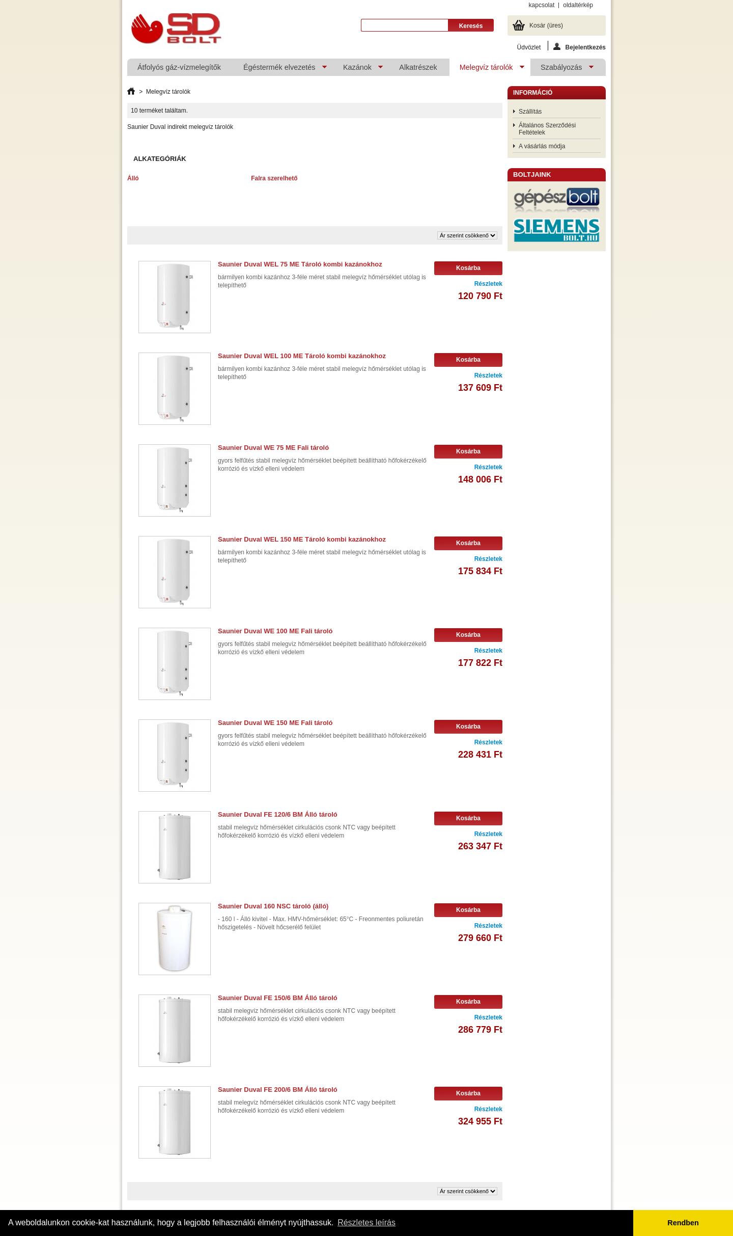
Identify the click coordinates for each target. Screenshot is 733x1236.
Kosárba (468, 268)
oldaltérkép (578, 5)
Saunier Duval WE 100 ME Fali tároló (275, 631)
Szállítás (530, 111)
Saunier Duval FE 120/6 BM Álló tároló (277, 814)
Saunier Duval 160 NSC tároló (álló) (273, 906)
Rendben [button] (683, 1223)
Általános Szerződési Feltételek (547, 129)
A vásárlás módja (542, 146)
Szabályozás (562, 69)
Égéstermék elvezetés (280, 69)
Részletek (488, 283)
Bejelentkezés (579, 46)
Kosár (546, 25)
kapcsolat (542, 5)
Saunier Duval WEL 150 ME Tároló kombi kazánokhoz (302, 539)
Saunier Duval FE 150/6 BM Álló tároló (277, 998)
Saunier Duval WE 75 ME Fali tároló (273, 447)
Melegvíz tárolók (486, 69)
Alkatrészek (418, 67)
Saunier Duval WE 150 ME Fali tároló (275, 723)
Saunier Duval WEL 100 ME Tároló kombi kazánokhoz (302, 356)
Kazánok (358, 69)
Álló (133, 178)
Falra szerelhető (274, 178)
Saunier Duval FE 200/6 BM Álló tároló (277, 1089)
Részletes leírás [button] (366, 1222)
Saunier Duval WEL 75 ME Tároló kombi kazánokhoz (300, 264)
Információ (532, 92)
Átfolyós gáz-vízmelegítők (179, 67)
